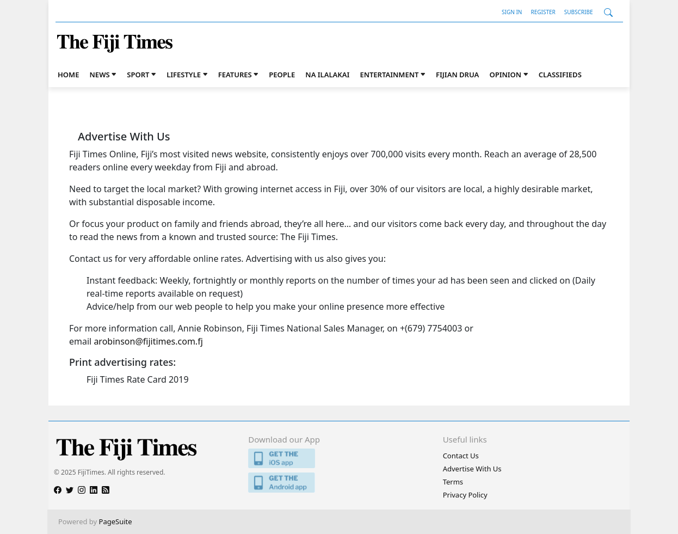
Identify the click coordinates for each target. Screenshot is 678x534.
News (100, 74)
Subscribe (578, 12)
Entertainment (389, 74)
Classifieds (560, 74)
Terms (453, 482)
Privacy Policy (465, 495)
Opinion (505, 74)
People (282, 74)
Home (68, 74)
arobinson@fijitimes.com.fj (148, 341)
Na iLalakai (327, 74)
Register (543, 12)
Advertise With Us (472, 469)
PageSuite (115, 521)
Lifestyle (184, 74)
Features (235, 74)
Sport (138, 74)
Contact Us (461, 456)
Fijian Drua (457, 74)
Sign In (512, 12)
